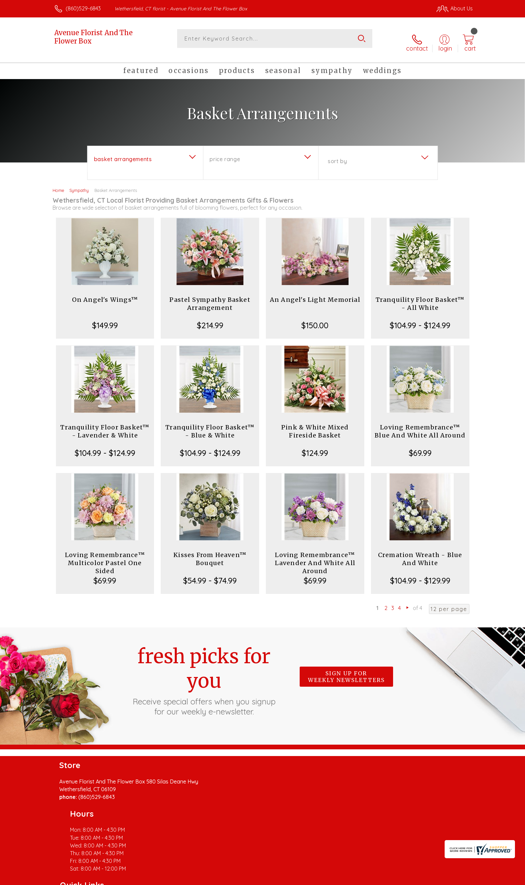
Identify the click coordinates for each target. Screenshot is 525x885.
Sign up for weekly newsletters (346, 670)
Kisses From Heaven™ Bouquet (209, 552)
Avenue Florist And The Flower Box (93, 36)
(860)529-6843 (83, 8)
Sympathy (79, 183)
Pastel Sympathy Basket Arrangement (209, 297)
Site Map (454, 878)
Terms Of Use (326, 878)
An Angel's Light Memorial (315, 293)
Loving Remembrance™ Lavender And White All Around (315, 556)
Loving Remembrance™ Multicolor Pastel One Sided (105, 556)
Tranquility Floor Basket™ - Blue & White (209, 424)
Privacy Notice (366, 878)
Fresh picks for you (204, 673)
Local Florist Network (413, 878)
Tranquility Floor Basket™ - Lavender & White (104, 424)
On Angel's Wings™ (105, 293)
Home (58, 183)
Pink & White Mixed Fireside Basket (315, 424)
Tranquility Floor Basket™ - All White (420, 297)
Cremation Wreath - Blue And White (420, 552)
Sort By (337, 154)
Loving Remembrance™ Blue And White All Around (420, 424)
